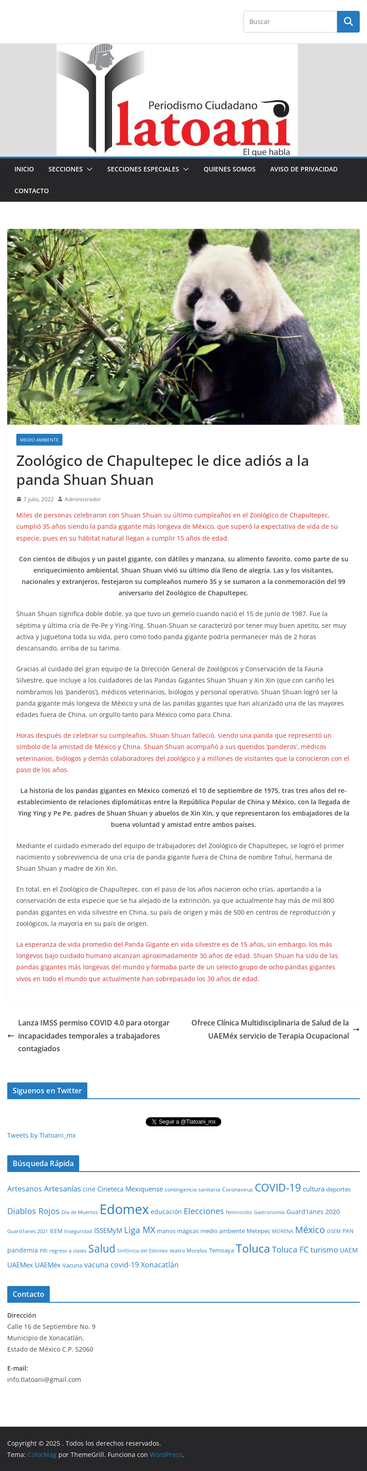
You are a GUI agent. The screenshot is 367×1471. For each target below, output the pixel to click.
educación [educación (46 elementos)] (166, 1211)
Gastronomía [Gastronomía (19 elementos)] (269, 1212)
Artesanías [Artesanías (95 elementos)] (62, 1188)
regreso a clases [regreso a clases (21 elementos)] (67, 1250)
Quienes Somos (230, 169)
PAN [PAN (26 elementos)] (348, 1230)
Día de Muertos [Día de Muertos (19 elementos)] (80, 1212)
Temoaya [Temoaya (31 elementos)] (221, 1250)
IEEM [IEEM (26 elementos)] (56, 1230)
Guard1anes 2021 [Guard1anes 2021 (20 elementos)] (27, 1231)
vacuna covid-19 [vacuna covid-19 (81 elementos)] (111, 1265)
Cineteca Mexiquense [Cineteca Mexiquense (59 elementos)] (130, 1188)
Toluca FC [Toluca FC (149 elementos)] (290, 1249)
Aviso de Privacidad (304, 169)
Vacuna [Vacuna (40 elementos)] (72, 1265)
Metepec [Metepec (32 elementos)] (258, 1231)
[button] (88, 169)
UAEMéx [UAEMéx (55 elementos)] (48, 1264)
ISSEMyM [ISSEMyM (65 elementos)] (108, 1230)
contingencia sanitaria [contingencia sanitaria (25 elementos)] (192, 1189)
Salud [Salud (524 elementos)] (101, 1248)
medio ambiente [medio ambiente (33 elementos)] (222, 1231)
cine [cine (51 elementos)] (89, 1189)
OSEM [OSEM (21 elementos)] (334, 1231)
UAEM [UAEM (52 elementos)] (349, 1250)
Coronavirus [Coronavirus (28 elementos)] (237, 1189)
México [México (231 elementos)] (310, 1229)
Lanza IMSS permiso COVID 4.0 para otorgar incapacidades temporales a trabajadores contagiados (88, 1036)
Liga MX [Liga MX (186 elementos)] (139, 1230)
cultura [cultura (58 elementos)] (313, 1188)
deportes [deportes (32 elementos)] (338, 1189)
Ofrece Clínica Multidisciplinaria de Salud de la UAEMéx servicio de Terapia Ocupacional (275, 1029)
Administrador (83, 499)
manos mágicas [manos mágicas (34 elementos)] (178, 1231)
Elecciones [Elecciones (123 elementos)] (204, 1210)
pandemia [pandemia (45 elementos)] (22, 1250)
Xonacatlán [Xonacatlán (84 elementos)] (160, 1265)
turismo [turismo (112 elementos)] (324, 1249)
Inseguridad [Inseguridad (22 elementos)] (78, 1231)
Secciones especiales (143, 169)
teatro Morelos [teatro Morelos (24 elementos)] (188, 1250)
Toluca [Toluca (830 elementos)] (253, 1248)
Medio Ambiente (39, 440)
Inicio (24, 169)
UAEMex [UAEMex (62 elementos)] (20, 1264)
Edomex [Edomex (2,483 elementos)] (124, 1209)
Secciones (65, 169)
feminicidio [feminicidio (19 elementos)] (239, 1212)
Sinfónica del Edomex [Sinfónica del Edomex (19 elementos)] (142, 1251)
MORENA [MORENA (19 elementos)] (282, 1231)
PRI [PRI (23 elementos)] (44, 1250)
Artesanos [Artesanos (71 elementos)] (24, 1189)
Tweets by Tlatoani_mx (41, 1135)
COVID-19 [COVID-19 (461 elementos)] (278, 1188)
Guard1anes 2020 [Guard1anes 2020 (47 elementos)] (313, 1211)
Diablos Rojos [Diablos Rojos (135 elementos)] (33, 1210)
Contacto (31, 190)
